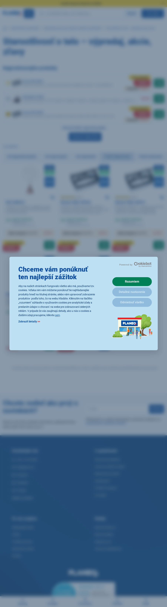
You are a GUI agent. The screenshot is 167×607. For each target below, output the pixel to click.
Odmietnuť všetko (132, 302)
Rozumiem (132, 281)
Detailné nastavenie (132, 292)
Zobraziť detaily (29, 321)
